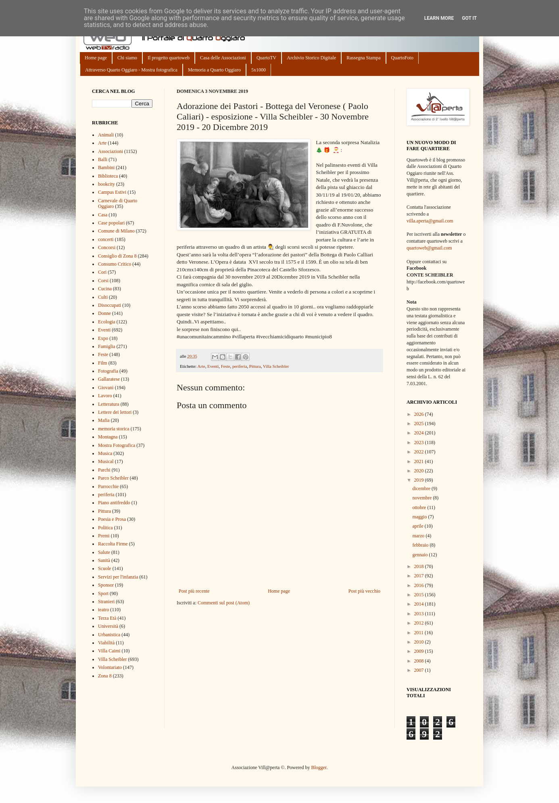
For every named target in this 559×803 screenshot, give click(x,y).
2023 (419, 442)
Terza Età (107, 618)
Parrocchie (108, 486)
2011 (419, 632)
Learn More (439, 18)
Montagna (108, 437)
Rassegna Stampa (363, 58)
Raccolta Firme (113, 544)
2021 (419, 461)
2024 (419, 433)
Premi (104, 536)
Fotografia (108, 371)
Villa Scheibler (276, 366)
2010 (419, 642)
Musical (106, 461)
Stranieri (106, 601)
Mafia (104, 420)
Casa (102, 215)
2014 (419, 604)
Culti (103, 297)
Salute (104, 552)
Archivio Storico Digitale (311, 58)
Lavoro (105, 395)
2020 (419, 471)
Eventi (213, 366)
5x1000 (258, 70)
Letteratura (108, 404)
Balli (102, 159)
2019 (419, 480)
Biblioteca (108, 176)
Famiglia (106, 346)
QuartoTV (266, 58)
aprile (418, 526)
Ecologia (106, 322)
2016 (419, 585)
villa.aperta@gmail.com (430, 221)
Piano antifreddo (114, 502)
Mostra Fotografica (116, 445)
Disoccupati (109, 305)
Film (102, 363)
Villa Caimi (109, 651)
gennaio (420, 555)
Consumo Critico (114, 264)
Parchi (104, 470)
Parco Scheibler (113, 478)
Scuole (104, 568)
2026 (419, 414)
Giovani (106, 387)
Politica (105, 527)
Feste (225, 366)
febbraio (421, 545)
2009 (419, 651)
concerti (106, 239)
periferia (239, 366)
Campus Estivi (112, 192)
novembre (422, 498)
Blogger (318, 767)
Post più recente (194, 591)
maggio (420, 517)
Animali (106, 135)
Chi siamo (127, 58)
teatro (103, 609)
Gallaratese (109, 379)
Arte (201, 366)
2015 (419, 595)
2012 (419, 623)
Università (108, 626)
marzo (419, 536)
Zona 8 (105, 676)
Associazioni (110, 151)
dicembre (422, 488)
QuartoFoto (402, 58)
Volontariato (110, 667)
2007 (419, 670)
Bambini (106, 167)
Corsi (103, 280)
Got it (469, 18)
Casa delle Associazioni (223, 58)
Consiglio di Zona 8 (117, 256)
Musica (105, 453)
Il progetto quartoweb (169, 58)
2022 (419, 452)
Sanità (104, 560)
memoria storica (113, 429)
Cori (102, 272)
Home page (96, 58)
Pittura (255, 366)
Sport (103, 593)
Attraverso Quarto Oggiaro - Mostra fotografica (131, 70)
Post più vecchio (364, 591)
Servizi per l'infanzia (118, 577)
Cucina (105, 288)
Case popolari (111, 223)
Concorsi (106, 247)
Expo (103, 338)
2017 (419, 576)
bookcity (106, 184)
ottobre (419, 507)
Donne (104, 313)
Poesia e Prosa (112, 519)
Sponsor (106, 585)
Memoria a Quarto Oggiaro (214, 70)
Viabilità (106, 643)
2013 (419, 613)
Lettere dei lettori (114, 412)
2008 (419, 661)
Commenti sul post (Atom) (224, 603)
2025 (419, 423)
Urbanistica (109, 634)
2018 (419, 566)
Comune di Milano (116, 231)
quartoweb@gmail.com (429, 248)
